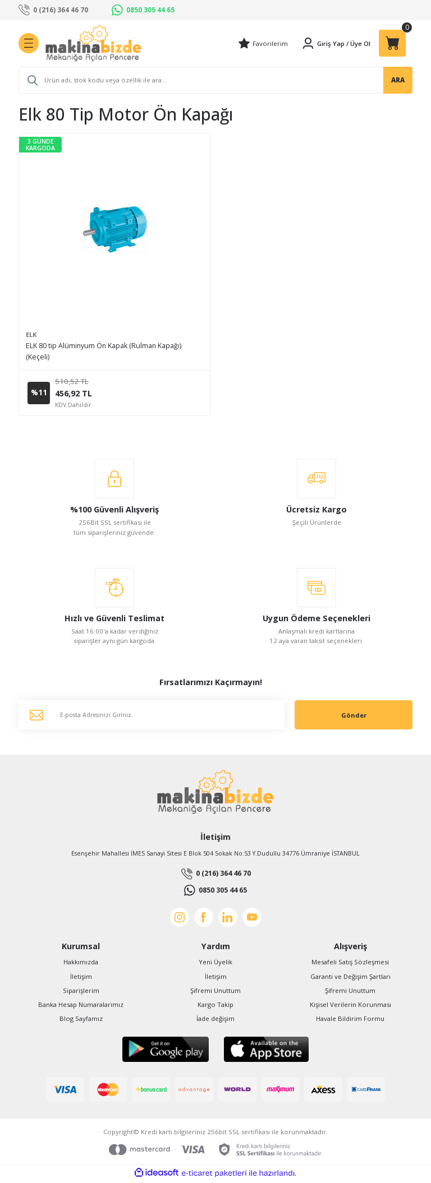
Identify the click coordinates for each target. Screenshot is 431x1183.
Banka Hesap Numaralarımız (80, 1006)
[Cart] (392, 43)
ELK (31, 334)
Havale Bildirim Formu (350, 1020)
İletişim (81, 978)
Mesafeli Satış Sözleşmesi (350, 964)
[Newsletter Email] (152, 717)
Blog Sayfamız (81, 1020)
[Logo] (93, 43)
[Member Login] (323, 43)
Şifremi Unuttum (215, 992)
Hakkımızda (80, 964)
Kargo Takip (215, 1006)
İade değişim (215, 1020)
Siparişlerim (81, 992)
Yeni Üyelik (215, 964)
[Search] (215, 80)
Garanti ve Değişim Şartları (350, 978)
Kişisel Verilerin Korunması (350, 1006)
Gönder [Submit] (353, 717)
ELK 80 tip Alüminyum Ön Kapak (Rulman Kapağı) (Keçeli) (103, 351)
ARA (398, 80)
